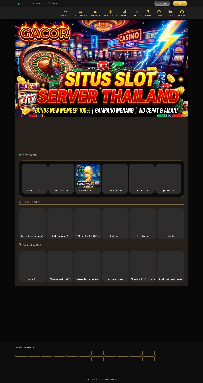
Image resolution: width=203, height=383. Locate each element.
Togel (159, 13)
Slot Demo (81, 13)
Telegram (37, 3)
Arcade (137, 13)
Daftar (162, 4)
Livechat (52, 3)
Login (180, 4)
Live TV (182, 13)
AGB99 (89, 379)
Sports (124, 13)
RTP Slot (95, 13)
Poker (148, 13)
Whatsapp (22, 3)
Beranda (65, 13)
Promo (170, 13)
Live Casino (110, 13)
